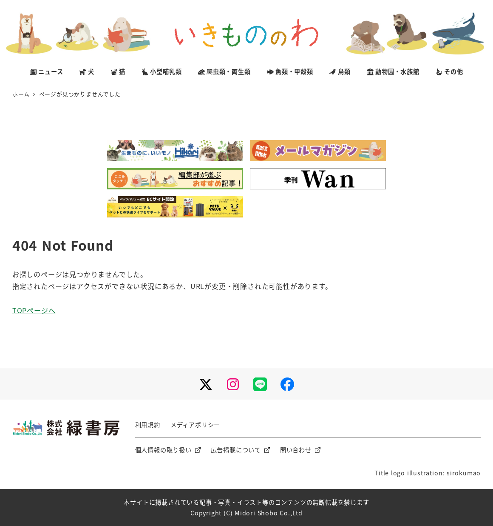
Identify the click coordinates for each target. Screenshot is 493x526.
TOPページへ (34, 310)
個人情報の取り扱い (163, 450)
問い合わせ (296, 450)
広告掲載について (236, 450)
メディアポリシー (195, 424)
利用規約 (147, 424)
